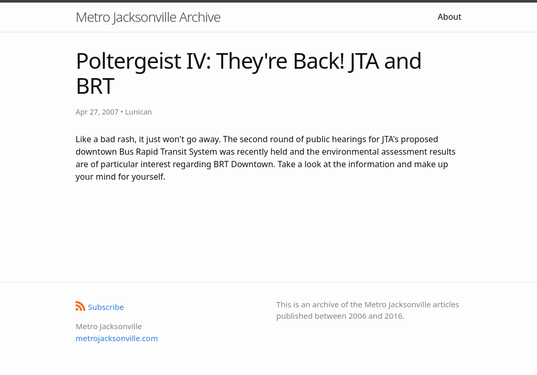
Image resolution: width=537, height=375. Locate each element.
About (449, 16)
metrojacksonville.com (117, 338)
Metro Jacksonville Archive (148, 16)
